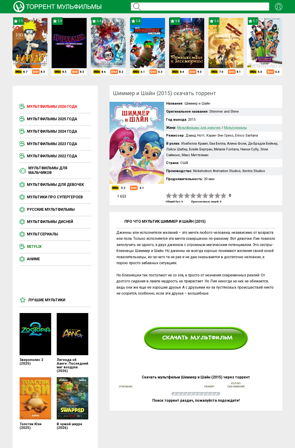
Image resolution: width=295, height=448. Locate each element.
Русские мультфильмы (51, 209)
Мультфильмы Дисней (50, 222)
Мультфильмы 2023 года (52, 144)
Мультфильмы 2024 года (52, 131)
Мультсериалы (42, 234)
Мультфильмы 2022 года (52, 156)
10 (224, 196)
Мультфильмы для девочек (55, 184)
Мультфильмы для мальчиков (47, 170)
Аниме (33, 259)
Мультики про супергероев (55, 197)
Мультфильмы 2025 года (52, 119)
